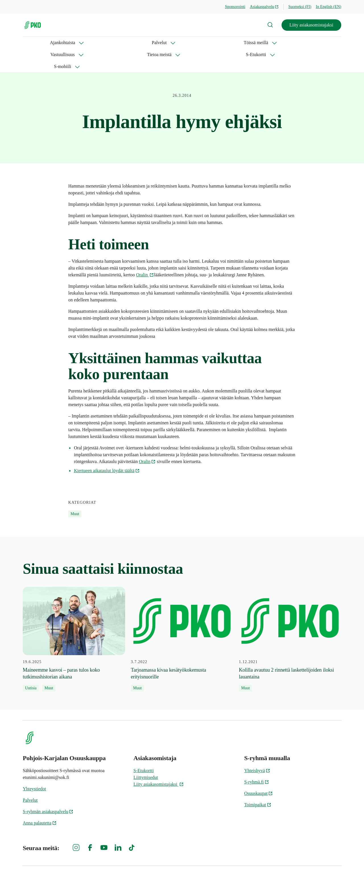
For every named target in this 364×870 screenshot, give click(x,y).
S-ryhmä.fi (256, 758)
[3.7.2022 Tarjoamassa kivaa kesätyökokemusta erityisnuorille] (182, 615)
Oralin (145, 250)
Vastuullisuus (150, 42)
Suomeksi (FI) (299, 7)
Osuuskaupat (258, 769)
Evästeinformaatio (324, 856)
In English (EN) (328, 7)
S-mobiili (267, 42)
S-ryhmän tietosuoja (279, 856)
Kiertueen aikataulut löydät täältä (107, 446)
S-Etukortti (232, 42)
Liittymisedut (145, 753)
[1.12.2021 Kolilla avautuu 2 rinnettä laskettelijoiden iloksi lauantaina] (290, 615)
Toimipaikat (257, 780)
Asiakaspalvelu (264, 7)
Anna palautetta (40, 799)
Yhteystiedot (34, 764)
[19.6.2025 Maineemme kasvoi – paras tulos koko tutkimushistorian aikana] (74, 615)
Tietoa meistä (192, 42)
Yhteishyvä (257, 746)
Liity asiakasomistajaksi (311, 24)
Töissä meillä (109, 42)
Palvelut (72, 42)
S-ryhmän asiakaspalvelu (48, 787)
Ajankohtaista (35, 42)
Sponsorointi (235, 7)
